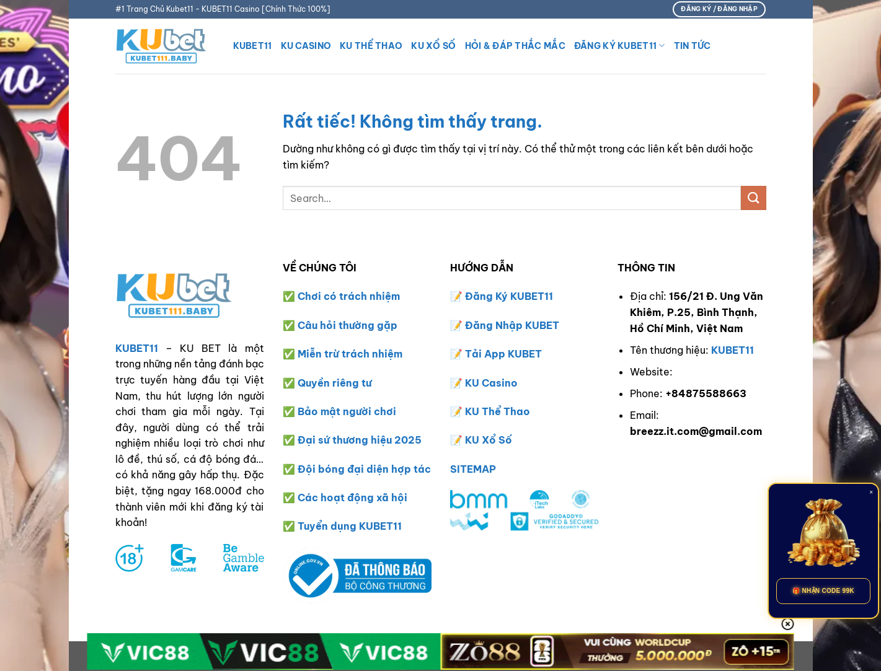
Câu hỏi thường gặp (347, 325)
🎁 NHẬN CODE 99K (823, 590)
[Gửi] (753, 198)
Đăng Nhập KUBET (512, 325)
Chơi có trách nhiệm (349, 296)
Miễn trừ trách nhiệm (350, 354)
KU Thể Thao (497, 411)
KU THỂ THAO (371, 45)
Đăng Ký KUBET (504, 296)
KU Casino (491, 383)
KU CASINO (306, 45)
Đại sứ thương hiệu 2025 (360, 440)
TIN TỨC (692, 45)
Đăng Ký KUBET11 (619, 45)
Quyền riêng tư (334, 383)
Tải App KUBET (503, 354)
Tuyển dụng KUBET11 (350, 526)
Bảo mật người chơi (347, 411)
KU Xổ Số (488, 440)
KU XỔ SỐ (433, 45)
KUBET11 (252, 45)
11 (548, 296)
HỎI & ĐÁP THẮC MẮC (515, 45)
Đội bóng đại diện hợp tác (364, 469)
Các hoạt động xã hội (352, 497)
